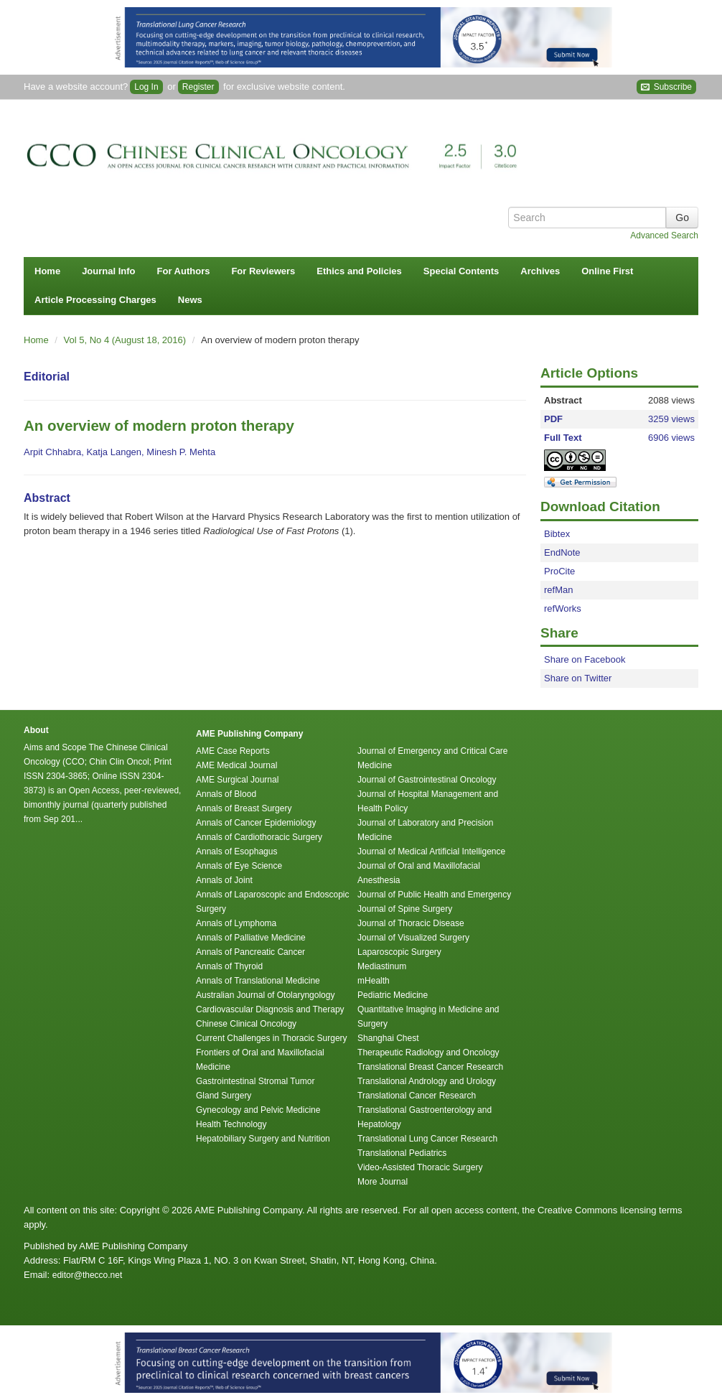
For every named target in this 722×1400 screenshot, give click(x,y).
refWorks (562, 608)
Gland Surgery (223, 1096)
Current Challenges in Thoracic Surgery (271, 1038)
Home (47, 271)
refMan (558, 589)
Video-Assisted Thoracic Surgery (419, 1167)
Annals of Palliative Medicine (251, 938)
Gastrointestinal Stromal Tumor (255, 1081)
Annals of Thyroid (229, 966)
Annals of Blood (226, 794)
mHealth (373, 981)
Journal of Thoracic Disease (410, 923)
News (190, 299)
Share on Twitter (577, 678)
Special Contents (461, 271)
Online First (607, 271)
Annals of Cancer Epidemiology (256, 823)
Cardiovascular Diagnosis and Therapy (270, 1009)
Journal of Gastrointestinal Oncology (426, 780)
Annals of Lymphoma (236, 923)
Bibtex (557, 533)
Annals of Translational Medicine (258, 981)
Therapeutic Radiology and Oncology (428, 1052)
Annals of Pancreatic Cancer (250, 952)
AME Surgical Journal (237, 780)
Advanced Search (664, 235)
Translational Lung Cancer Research (427, 1139)
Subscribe (666, 87)
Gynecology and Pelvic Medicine (258, 1110)
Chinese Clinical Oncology (246, 1024)
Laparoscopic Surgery (399, 952)
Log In (146, 87)
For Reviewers (263, 271)
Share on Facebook (584, 659)
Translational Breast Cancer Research (430, 1067)
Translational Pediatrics (401, 1153)
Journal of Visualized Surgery (413, 938)
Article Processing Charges (95, 299)
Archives (540, 271)
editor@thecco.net (87, 1275)
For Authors (183, 271)
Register (198, 87)
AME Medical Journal (236, 765)
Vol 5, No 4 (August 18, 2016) (126, 340)
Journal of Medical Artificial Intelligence (431, 851)
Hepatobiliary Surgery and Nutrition (263, 1139)
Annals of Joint (224, 880)
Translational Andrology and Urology (426, 1081)
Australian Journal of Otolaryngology (265, 995)
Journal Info (108, 271)
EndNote (562, 552)
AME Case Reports (233, 751)
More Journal (382, 1182)
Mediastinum (381, 966)
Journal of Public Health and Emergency (434, 895)
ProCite (559, 571)
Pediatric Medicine (392, 995)
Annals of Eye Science (239, 866)
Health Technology (231, 1124)
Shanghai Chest (387, 1038)
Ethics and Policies (359, 271)
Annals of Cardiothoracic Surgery (259, 837)
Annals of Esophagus (236, 851)
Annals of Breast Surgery (243, 808)
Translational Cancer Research (416, 1096)
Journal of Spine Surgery (404, 909)
